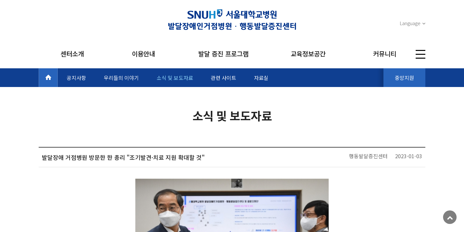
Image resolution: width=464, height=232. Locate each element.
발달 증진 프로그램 (223, 53)
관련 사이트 (223, 78)
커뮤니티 (384, 53)
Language (410, 23)
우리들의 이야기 (121, 78)
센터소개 (72, 53)
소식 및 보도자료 (175, 78)
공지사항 (76, 78)
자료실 (261, 78)
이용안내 (143, 53)
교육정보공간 (308, 53)
